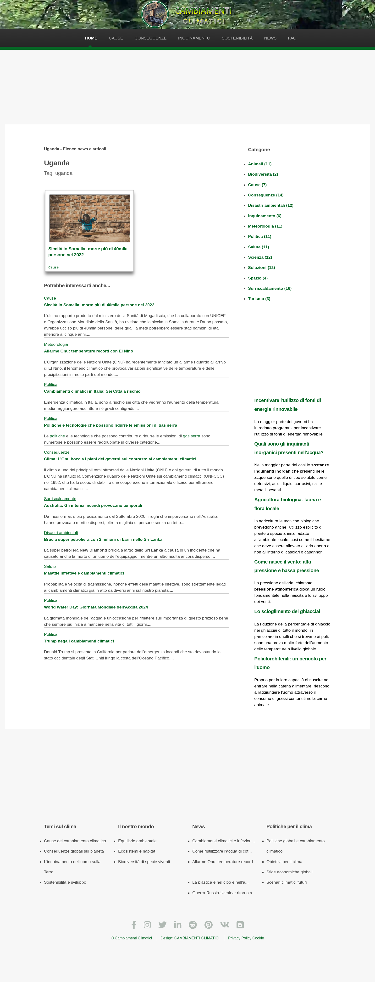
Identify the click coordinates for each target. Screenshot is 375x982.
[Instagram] (147, 925)
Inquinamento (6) (264, 215)
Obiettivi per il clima (284, 861)
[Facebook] (134, 925)
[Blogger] (240, 925)
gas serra (191, 436)
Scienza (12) (260, 257)
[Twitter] (162, 925)
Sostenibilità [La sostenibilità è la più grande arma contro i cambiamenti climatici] (237, 38)
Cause (53, 267)
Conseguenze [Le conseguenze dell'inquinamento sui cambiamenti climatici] (151, 38)
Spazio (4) (258, 278)
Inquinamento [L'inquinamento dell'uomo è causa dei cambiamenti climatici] (194, 38)
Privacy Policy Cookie (246, 938)
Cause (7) (257, 184)
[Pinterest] (208, 925)
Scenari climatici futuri (286, 882)
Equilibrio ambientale (137, 840)
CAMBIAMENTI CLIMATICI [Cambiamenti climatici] (197, 938)
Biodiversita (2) (263, 174)
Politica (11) (259, 236)
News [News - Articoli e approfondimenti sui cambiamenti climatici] (270, 38)
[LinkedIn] (177, 925)
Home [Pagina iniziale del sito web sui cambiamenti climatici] (91, 38)
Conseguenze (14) (265, 195)
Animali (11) (259, 164)
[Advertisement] (187, 85)
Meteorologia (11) (265, 226)
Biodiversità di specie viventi (144, 861)
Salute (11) (258, 247)
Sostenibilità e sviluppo (65, 882)
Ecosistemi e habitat (136, 851)
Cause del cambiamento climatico (75, 840)
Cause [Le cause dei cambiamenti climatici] (116, 38)
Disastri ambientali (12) (270, 205)
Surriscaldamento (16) (270, 288)
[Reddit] (193, 925)
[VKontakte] (224, 925)
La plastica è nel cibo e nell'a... (220, 882)
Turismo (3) (259, 298)
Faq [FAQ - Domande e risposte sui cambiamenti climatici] (292, 38)
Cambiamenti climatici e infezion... (223, 840)
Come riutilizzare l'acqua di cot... (222, 851)
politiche (57, 436)
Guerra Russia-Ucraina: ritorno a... (224, 892)
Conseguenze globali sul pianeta (74, 851)
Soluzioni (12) (261, 267)
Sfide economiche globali (289, 872)
